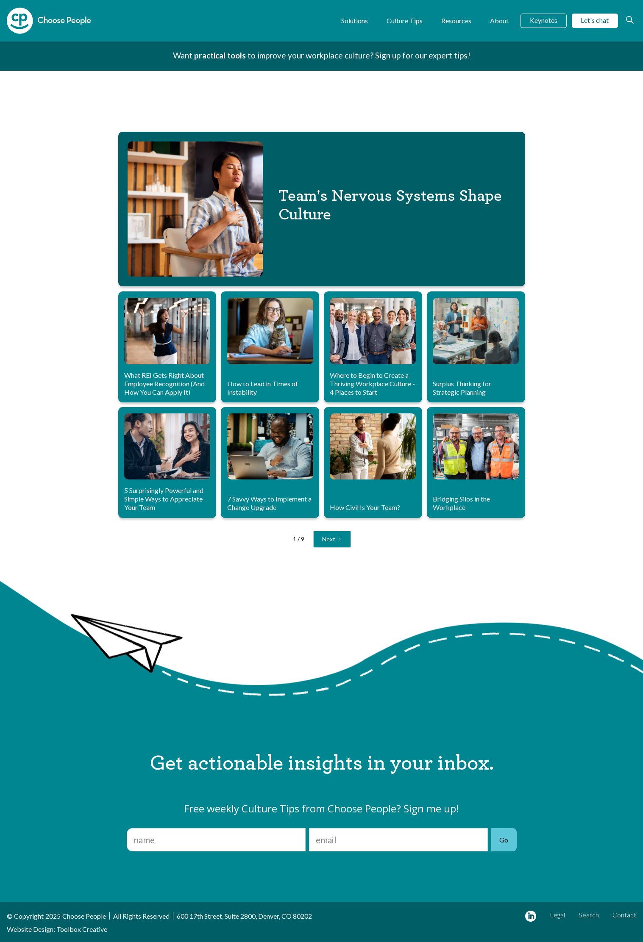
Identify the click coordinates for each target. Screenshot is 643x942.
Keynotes (543, 20)
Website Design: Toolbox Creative (57, 929)
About (499, 21)
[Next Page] (332, 539)
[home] (49, 21)
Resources (456, 21)
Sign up (388, 55)
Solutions (354, 21)
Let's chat (595, 20)
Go (503, 840)
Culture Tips (405, 21)
